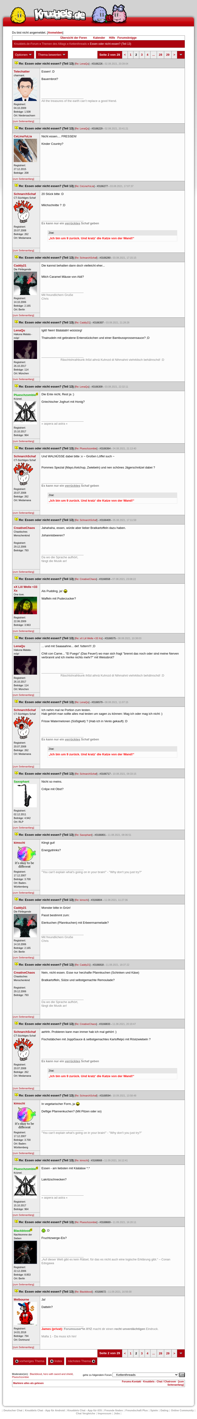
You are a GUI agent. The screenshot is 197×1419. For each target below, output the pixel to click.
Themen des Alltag (54, 43)
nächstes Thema (81, 1361)
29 (167, 54)
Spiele (154, 1410)
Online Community (182, 1410)
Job (117, 1413)
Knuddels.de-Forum (26, 43)
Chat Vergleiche (85, 1413)
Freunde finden (113, 1410)
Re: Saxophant (83, 834)
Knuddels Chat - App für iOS (84, 1410)
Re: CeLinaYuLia (84, 186)
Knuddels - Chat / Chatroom (159, 1381)
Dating (164, 1410)
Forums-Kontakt (131, 1381)
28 (160, 54)
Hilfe (112, 37)
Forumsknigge (127, 37)
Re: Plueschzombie (86, 448)
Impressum (105, 1413)
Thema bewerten (52, 55)
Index (56, 1361)
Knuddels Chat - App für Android (45, 1410)
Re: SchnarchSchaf (86, 257)
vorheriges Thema (29, 1361)
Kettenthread (78, 43)
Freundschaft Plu (137, 1410)
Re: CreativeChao (85, 579)
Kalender (99, 37)
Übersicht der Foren (73, 37)
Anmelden (55, 32)
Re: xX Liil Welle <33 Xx (88, 638)
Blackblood (36, 1374)
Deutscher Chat (12, 1410)
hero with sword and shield (58, 1374)
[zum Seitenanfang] (23, 121)
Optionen (23, 55)
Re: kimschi (81, 900)
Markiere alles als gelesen (28, 1383)
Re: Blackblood (83, 1291)
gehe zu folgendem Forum (97, 1375)
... (153, 54)
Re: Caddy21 (82, 322)
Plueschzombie (20, 1377)
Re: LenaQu (81, 63)
